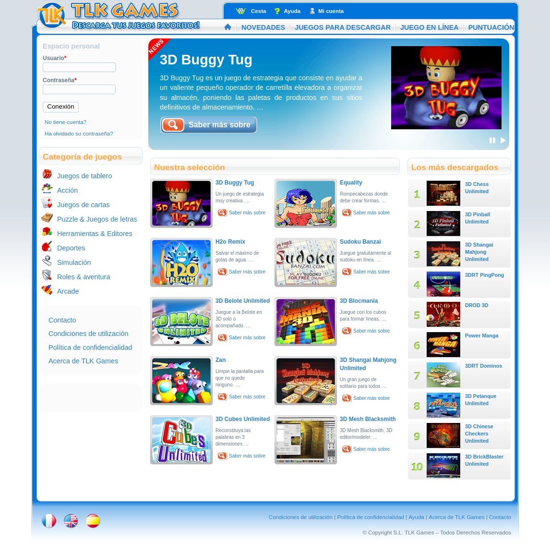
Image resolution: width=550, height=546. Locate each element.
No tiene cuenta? (65, 122)
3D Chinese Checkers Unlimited (479, 433)
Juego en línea (429, 27)
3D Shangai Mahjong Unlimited (479, 252)
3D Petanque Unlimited (480, 399)
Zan (220, 360)
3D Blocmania (359, 301)
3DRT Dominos (483, 366)
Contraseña (60, 80)
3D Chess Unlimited (477, 187)
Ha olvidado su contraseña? (79, 133)
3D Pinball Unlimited (477, 217)
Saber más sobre (247, 212)
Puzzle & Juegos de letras (97, 219)
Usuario (54, 58)
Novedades (263, 27)
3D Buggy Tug (206, 59)
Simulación (74, 262)
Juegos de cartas (83, 205)
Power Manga (482, 335)
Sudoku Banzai (360, 241)
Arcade (68, 291)
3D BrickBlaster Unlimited (484, 460)
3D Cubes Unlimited (242, 419)
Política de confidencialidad (90, 347)
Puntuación (491, 27)
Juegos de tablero (84, 176)
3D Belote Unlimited (242, 301)
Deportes (71, 248)
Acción (67, 190)
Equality (351, 182)
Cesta (258, 11)
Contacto (62, 320)
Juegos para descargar (343, 27)
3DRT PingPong (484, 275)
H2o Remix (230, 241)
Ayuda (292, 11)
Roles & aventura (83, 277)
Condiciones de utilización (88, 333)
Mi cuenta (331, 11)
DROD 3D (477, 305)
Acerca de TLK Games (83, 361)
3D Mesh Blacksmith (368, 419)
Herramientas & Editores (94, 233)
